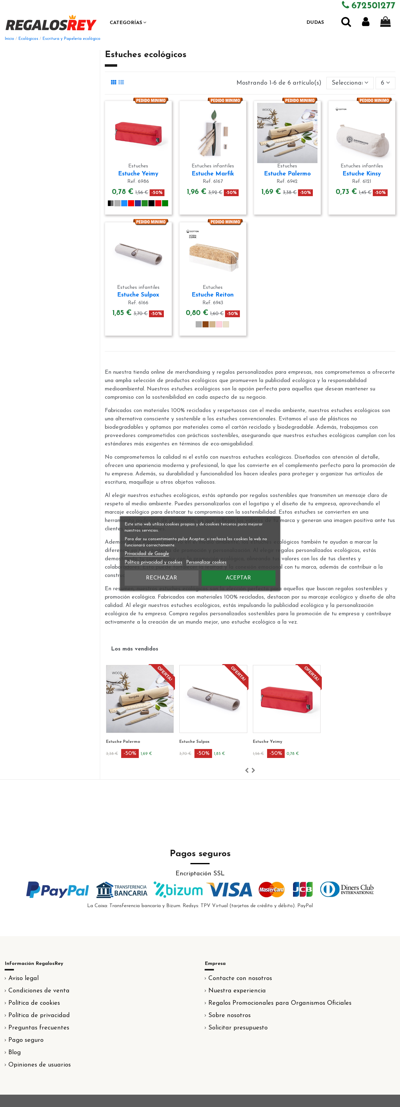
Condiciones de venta (39, 991)
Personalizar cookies (206, 562)
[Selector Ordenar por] (350, 83)
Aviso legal (23, 978)
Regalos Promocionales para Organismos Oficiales (279, 1003)
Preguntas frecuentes (38, 1028)
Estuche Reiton (213, 295)
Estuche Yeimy (138, 174)
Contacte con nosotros (240, 978)
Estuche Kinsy (362, 174)
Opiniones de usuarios (39, 1065)
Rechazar (161, 578)
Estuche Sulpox (138, 295)
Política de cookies (34, 1003)
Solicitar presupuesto (238, 1028)
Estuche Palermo (287, 174)
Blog (14, 1053)
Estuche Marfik (213, 174)
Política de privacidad (39, 1015)
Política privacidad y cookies (153, 562)
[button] (128, 22)
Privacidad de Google (147, 554)
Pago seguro (26, 1040)
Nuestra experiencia (237, 991)
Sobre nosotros (229, 1015)
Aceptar (238, 578)
